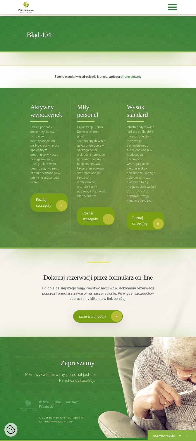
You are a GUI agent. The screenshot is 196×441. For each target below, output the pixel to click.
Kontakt (72, 402)
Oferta (44, 402)
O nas (57, 402)
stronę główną (130, 77)
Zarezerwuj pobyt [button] (92, 316)
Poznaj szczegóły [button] (43, 202)
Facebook (46, 407)
